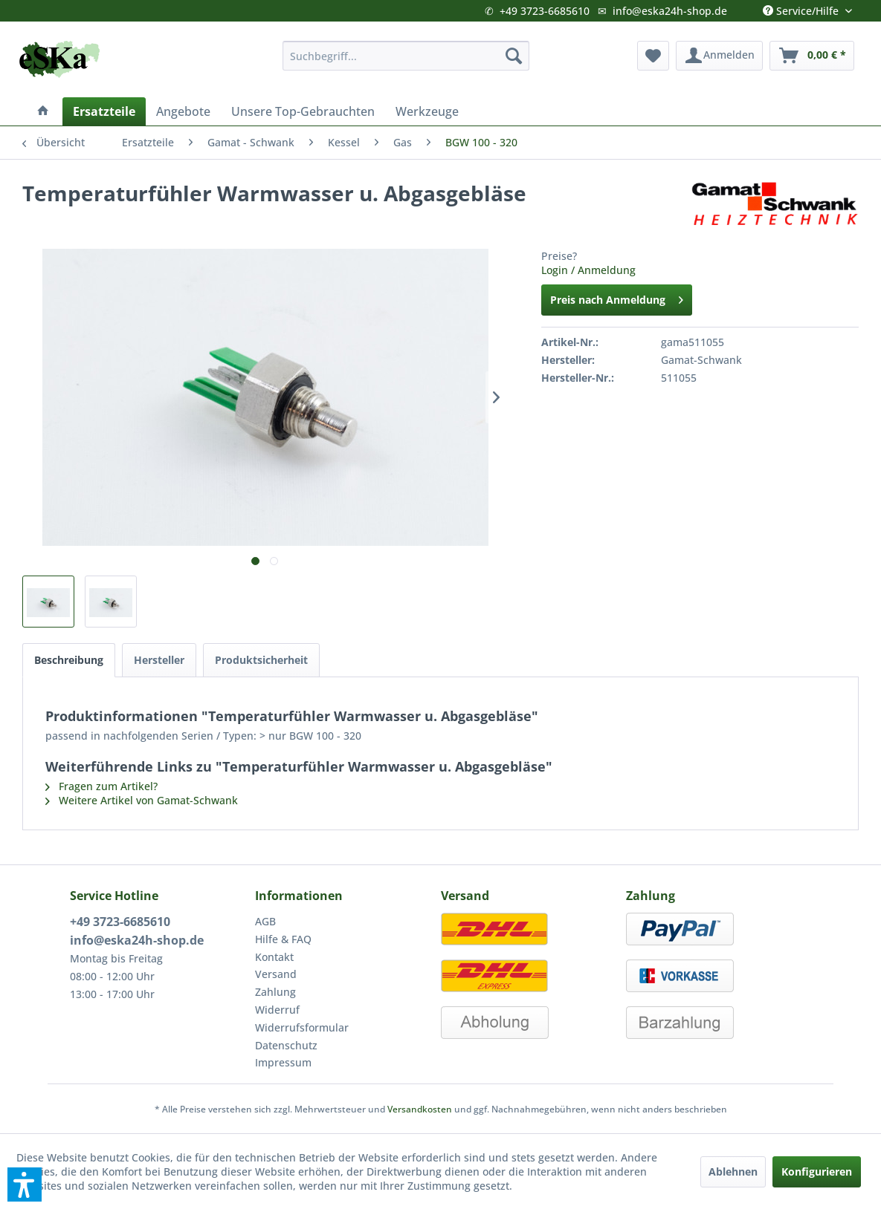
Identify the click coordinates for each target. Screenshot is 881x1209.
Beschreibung (68, 660)
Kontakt (274, 957)
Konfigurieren (816, 1171)
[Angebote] (183, 111)
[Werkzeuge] (427, 111)
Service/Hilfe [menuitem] (802, 7)
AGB (265, 921)
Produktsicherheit (261, 660)
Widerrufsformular (302, 1027)
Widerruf (277, 1010)
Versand (276, 974)
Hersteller (159, 660)
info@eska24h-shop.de (670, 11)
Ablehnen (733, 1171)
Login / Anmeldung (588, 270)
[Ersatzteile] (104, 111)
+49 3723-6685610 (545, 11)
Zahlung (275, 992)
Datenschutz (286, 1045)
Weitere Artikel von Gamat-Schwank (141, 800)
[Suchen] (513, 56)
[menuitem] (406, 56)
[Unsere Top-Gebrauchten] (303, 111)
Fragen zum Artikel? (101, 786)
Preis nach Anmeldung (616, 297)
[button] (24, 1184)
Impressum (283, 1062)
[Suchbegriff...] (406, 56)
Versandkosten (419, 1109)
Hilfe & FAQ (283, 939)
